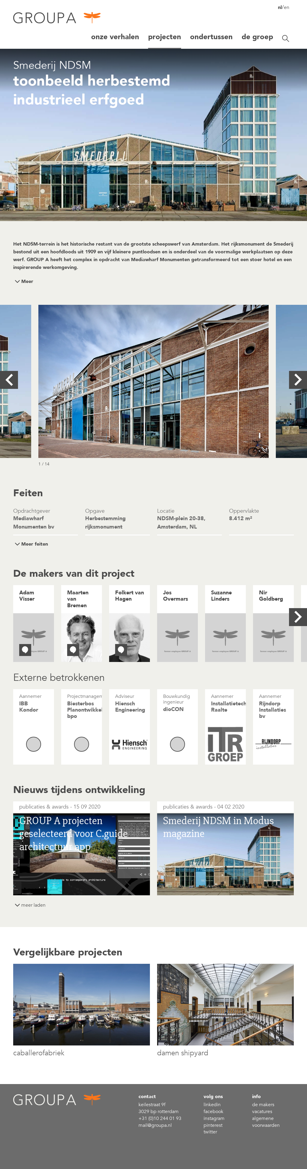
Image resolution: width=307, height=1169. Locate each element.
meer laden (33, 905)
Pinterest (213, 1125)
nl (280, 7)
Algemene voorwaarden (266, 1122)
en (286, 7)
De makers (263, 1104)
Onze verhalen (115, 37)
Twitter (210, 1132)
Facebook (213, 1111)
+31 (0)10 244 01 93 (160, 1118)
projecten (164, 37)
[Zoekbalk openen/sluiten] (286, 38)
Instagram (214, 1118)
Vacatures (262, 1111)
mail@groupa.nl (155, 1125)
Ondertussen (211, 37)
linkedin (212, 1104)
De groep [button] (257, 37)
